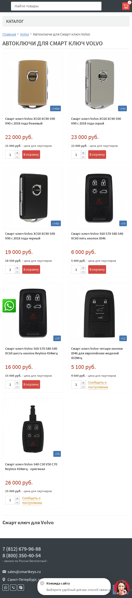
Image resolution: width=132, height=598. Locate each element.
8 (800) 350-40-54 (21, 555)
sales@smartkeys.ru (24, 571)
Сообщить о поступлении (98, 384)
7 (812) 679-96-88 (21, 549)
